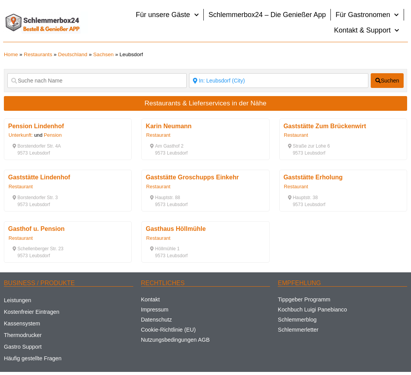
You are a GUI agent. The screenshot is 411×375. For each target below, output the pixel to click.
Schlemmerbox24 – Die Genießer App (267, 15)
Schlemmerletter (298, 330)
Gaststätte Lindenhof (39, 177)
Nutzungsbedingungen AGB (175, 340)
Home (11, 54)
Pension (53, 135)
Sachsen (103, 54)
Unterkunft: (21, 135)
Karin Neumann (168, 126)
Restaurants (38, 54)
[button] (36, 146)
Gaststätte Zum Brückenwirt (325, 126)
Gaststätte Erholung (313, 177)
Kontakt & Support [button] (366, 30)
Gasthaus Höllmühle (176, 228)
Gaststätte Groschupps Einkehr (192, 177)
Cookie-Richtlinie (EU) (168, 330)
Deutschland (73, 54)
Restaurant (158, 135)
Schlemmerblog (297, 320)
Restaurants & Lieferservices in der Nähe (205, 103)
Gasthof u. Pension (36, 228)
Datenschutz (156, 320)
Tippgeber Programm (304, 299)
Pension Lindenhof (36, 126)
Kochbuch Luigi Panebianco (312, 309)
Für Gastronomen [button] (367, 15)
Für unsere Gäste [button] (167, 15)
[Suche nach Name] (97, 80)
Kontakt (150, 299)
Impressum (155, 309)
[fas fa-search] (387, 80)
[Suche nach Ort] (278, 80)
